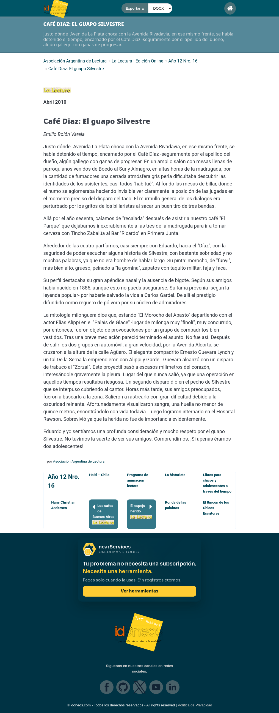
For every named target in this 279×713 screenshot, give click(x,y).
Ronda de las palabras (175, 505)
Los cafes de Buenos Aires (103, 513)
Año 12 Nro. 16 (63, 481)
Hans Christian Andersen (63, 505)
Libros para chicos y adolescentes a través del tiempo (217, 483)
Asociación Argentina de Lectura (78, 461)
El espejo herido (141, 511)
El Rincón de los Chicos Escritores (216, 507)
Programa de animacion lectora (137, 480)
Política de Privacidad (195, 705)
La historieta (175, 475)
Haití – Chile (99, 475)
